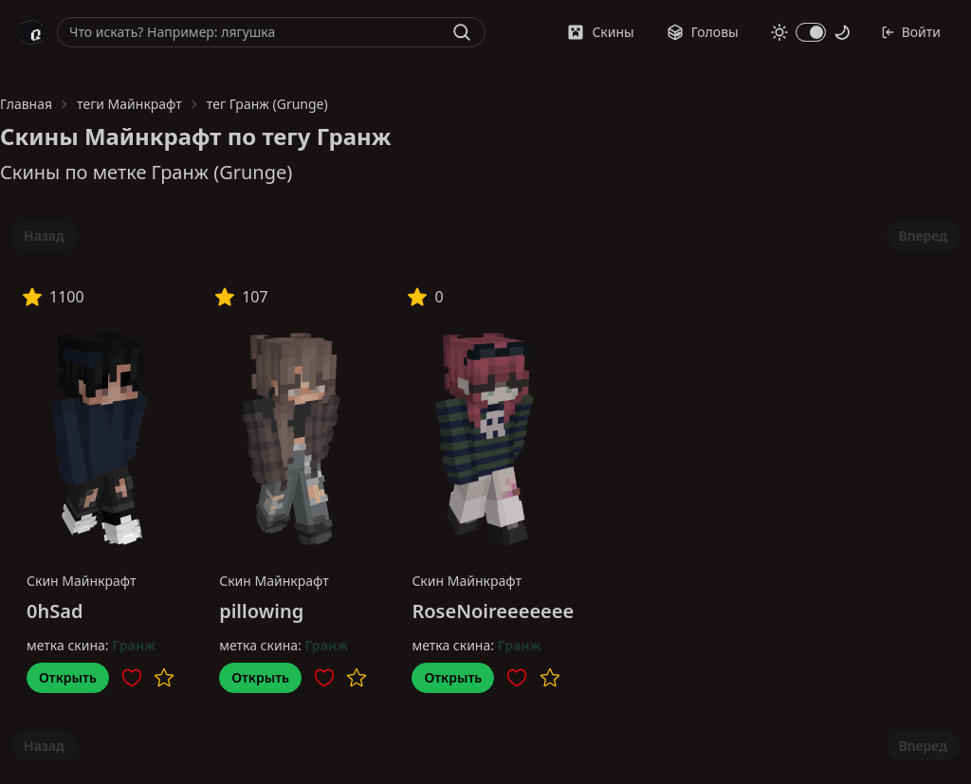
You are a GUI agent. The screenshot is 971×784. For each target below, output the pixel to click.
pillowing (261, 611)
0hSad (54, 611)
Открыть (68, 677)
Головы (703, 32)
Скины (600, 32)
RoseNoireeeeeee (493, 611)
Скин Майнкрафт (82, 581)
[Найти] (461, 32)
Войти (911, 32)
